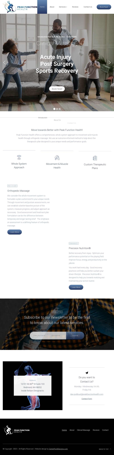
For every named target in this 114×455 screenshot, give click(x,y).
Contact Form (87, 404)
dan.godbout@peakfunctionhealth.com (86, 399)
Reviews (96, 430)
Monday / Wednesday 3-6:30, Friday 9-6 (86, 393)
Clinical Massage (83, 430)
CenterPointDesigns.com (58, 449)
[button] (4, 62)
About (72, 430)
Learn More (14, 234)
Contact (105, 430)
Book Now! (104, 7)
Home (64, 430)
